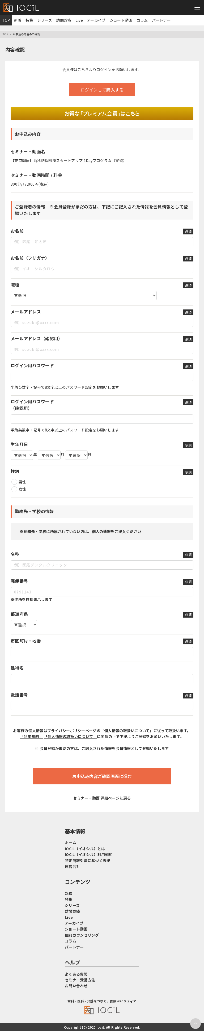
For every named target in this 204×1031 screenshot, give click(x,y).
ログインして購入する (102, 89)
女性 (22, 489)
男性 (22, 481)
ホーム (70, 842)
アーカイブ (96, 20)
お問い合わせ (76, 985)
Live (79, 20)
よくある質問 (76, 974)
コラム (142, 20)
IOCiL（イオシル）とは (85, 848)
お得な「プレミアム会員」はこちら (102, 113)
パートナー (161, 20)
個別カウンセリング (82, 935)
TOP (6, 20)
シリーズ (44, 20)
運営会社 (72, 866)
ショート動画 (121, 20)
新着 (18, 20)
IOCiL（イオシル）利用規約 (89, 854)
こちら (83, 69)
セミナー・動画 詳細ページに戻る (102, 798)
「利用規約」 (31, 736)
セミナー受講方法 (80, 979)
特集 (29, 20)
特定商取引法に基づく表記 (87, 860)
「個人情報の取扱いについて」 (70, 736)
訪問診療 (63, 20)
